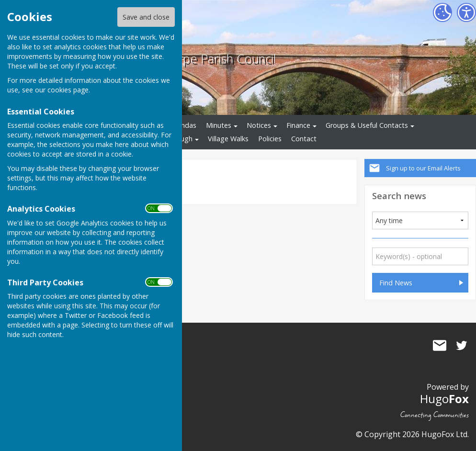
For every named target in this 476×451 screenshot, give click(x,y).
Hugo (444, 398)
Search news (399, 196)
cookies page (68, 89)
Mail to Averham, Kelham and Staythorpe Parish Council (439, 345)
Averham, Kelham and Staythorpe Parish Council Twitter (461, 345)
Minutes (218, 125)
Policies (270, 138)
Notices (259, 125)
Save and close (146, 17)
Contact (304, 138)
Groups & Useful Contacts (367, 125)
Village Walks (228, 138)
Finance (298, 125)
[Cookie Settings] (442, 12)
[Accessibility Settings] (466, 12)
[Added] (420, 220)
